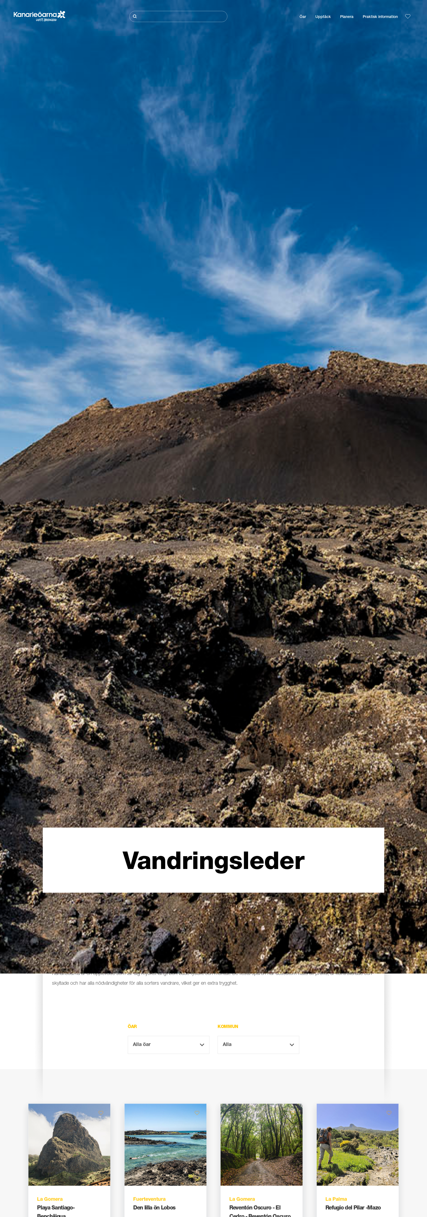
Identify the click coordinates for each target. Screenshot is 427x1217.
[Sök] (178, 16)
